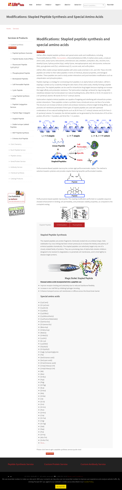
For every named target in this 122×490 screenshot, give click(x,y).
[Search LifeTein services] (94, 5)
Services (39, 5)
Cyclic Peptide (17, 90)
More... (42, 443)
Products (49, 5)
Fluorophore (77, 225)
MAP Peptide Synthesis (20, 133)
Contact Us (77, 5)
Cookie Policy (88, 482)
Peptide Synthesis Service (21, 464)
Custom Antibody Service (93, 464)
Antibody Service (16, 167)
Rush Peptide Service (18, 150)
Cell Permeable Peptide (20, 84)
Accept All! (61, 486)
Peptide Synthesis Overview (22, 53)
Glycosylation (61, 58)
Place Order (110, 5)
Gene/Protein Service (18, 161)
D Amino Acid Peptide (20, 138)
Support (58, 5)
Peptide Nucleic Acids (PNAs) (22, 59)
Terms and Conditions (75, 476)
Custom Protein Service (56, 464)
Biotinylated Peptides (20, 79)
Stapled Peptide (18, 119)
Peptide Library (16, 156)
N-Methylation (62, 225)
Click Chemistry (16, 144)
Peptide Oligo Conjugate (21, 113)
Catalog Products (17, 178)
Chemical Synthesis (17, 173)
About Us (68, 5)
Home (30, 5)
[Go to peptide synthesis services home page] (16, 5)
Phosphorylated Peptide (21, 73)
